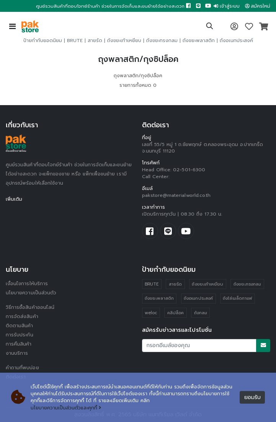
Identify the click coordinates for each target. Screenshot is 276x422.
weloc (151, 313)
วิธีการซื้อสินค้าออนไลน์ (30, 307)
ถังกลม (200, 313)
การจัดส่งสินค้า (22, 316)
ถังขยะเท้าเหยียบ (124, 40)
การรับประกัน (19, 334)
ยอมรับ (252, 397)
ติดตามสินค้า (19, 325)
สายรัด (95, 40)
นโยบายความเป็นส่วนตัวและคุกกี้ (66, 407)
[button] (210, 27)
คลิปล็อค (175, 313)
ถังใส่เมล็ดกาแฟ (237, 298)
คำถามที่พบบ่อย (22, 367)
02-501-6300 (189, 169)
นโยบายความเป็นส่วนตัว (31, 292)
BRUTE (75, 40)
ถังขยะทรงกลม (162, 40)
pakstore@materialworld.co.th (176, 195)
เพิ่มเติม (14, 199)
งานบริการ (17, 353)
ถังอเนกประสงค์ (236, 40)
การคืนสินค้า (19, 344)
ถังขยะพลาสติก (199, 40)
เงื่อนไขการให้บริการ (27, 283)
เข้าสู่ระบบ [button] (227, 6)
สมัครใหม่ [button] (258, 6)
